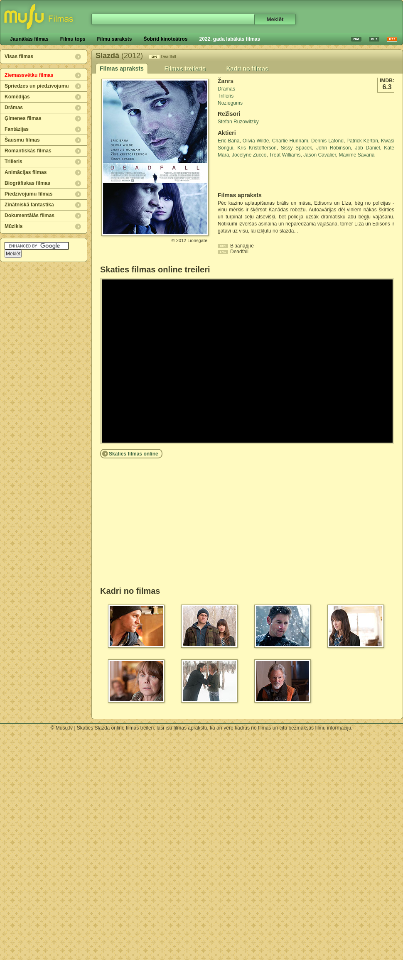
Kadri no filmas (247, 68)
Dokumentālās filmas (29, 215)
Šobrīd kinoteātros (165, 39)
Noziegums (230, 103)
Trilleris (13, 161)
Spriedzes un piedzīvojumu (37, 86)
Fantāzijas (17, 129)
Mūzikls (13, 226)
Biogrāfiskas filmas (27, 183)
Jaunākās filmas (29, 39)
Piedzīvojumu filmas (28, 194)
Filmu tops (73, 39)
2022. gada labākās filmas (229, 39)
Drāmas (14, 107)
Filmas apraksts (122, 68)
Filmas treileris (185, 68)
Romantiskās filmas (28, 151)
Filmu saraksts (114, 39)
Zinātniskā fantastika (29, 205)
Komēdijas (17, 97)
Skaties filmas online (133, 454)
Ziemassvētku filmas (29, 75)
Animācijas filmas (26, 172)
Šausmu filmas (22, 140)
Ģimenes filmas (23, 118)
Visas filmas (19, 56)
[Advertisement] (266, 175)
